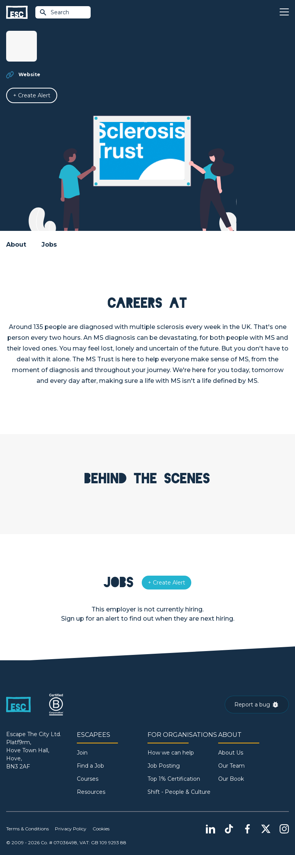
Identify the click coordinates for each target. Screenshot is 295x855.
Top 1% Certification (174, 778)
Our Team (231, 765)
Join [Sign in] (82, 752)
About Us (230, 752)
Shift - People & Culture (179, 791)
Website (29, 74)
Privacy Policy (70, 829)
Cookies (101, 829)
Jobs (49, 244)
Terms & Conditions (27, 829)
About (16, 244)
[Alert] (31, 95)
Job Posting (164, 765)
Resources (91, 791)
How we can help (171, 752)
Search (54, 12)
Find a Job (90, 765)
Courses (87, 778)
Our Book (231, 778)
